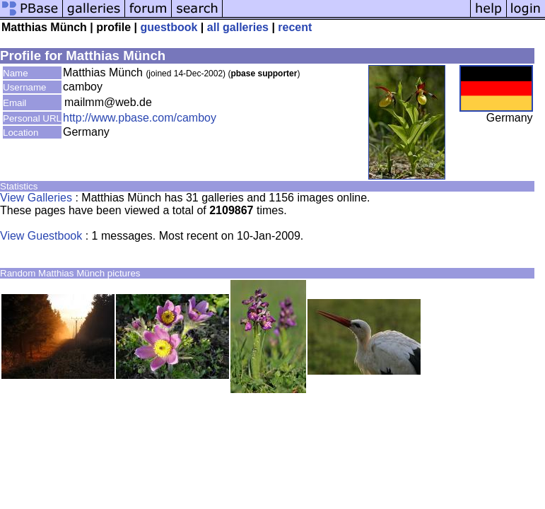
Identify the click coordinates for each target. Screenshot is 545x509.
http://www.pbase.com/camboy (139, 118)
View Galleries (36, 198)
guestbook (169, 27)
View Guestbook (41, 236)
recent (295, 27)
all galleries (238, 27)
